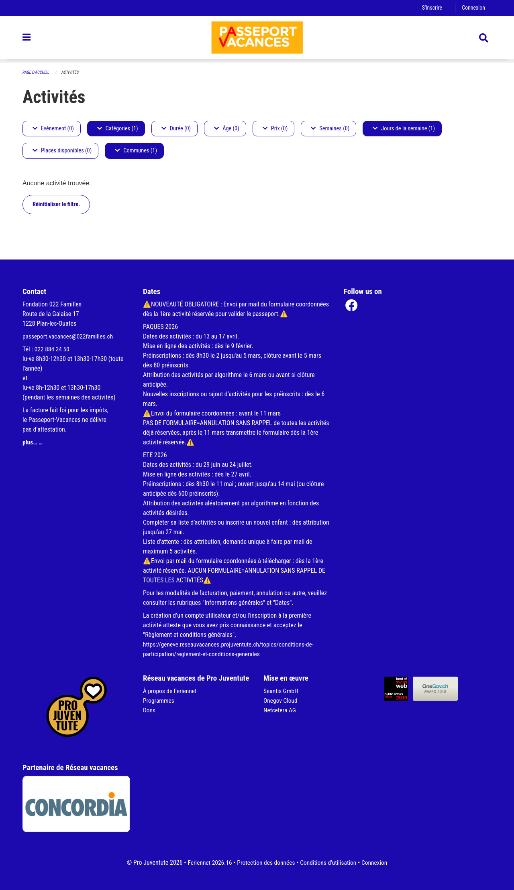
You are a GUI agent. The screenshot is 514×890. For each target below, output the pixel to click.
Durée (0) (176, 128)
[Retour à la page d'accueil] (257, 39)
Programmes (159, 700)
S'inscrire (430, 7)
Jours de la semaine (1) (404, 128)
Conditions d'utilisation (329, 862)
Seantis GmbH (281, 691)
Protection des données (265, 862)
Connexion (473, 7)
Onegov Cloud (281, 700)
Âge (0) (226, 128)
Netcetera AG (280, 710)
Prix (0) (275, 128)
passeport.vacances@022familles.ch (69, 336)
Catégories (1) (117, 128)
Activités (72, 72)
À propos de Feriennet (170, 691)
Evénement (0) (53, 128)
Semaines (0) (330, 128)
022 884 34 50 (53, 349)
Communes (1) (136, 151)
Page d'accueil (36, 72)
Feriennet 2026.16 (207, 862)
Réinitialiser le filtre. (56, 204)
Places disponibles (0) (62, 151)
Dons (149, 710)
